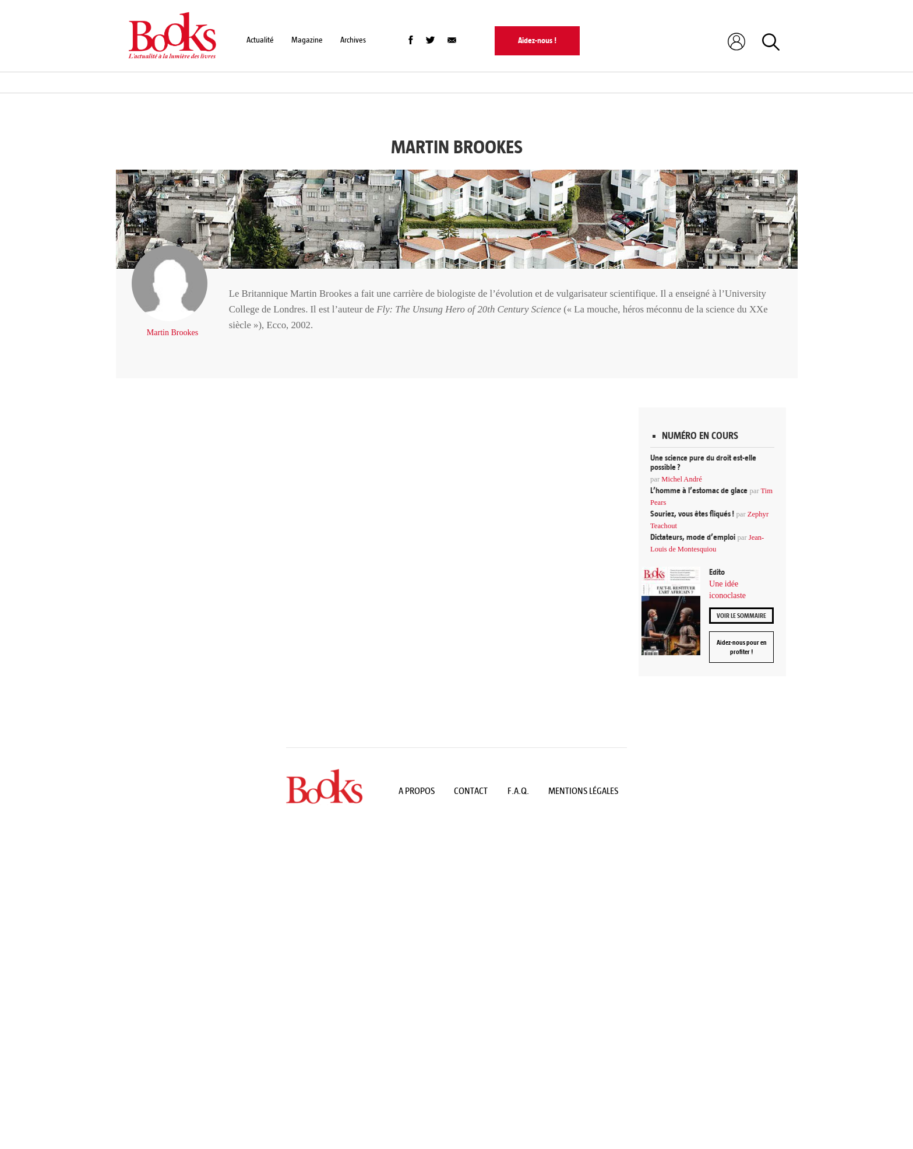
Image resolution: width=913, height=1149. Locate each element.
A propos (417, 791)
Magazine (307, 40)
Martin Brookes (172, 332)
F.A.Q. (518, 791)
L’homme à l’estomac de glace (699, 490)
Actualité (260, 40)
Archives (353, 40)
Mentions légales (583, 791)
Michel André (681, 479)
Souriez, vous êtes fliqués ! (692, 514)
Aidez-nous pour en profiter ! (742, 647)
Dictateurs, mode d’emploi (692, 537)
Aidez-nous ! (537, 40)
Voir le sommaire (741, 615)
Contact (471, 791)
